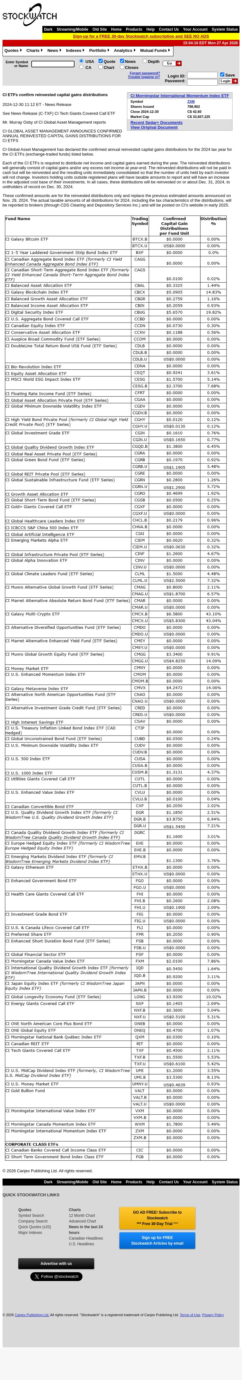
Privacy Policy (213, 1315)
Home (116, 29)
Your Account (195, 29)
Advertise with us (56, 1263)
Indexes (76, 51)
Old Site (100, 29)
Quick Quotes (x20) (34, 1227)
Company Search (33, 1221)
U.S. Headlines (81, 1244)
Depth (154, 61)
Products (134, 29)
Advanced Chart (82, 1221)
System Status (225, 29)
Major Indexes (30, 1232)
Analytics (125, 51)
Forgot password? (145, 73)
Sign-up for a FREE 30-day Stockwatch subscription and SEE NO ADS (141, 36)
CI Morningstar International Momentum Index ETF (179, 95)
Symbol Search (31, 1215)
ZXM (191, 101)
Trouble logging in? (144, 77)
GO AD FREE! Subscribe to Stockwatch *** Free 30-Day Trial (157, 1218)
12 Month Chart (82, 1215)
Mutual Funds (156, 51)
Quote (110, 61)
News (55, 51)
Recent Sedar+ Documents (156, 122)
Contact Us (169, 29)
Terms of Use (190, 1315)
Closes (132, 67)
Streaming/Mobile (72, 29)
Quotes (13, 51)
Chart (109, 67)
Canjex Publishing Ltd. (32, 1315)
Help (151, 29)
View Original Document (154, 127)
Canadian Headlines (86, 1238)
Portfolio (100, 51)
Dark (48, 29)
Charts (35, 51)
